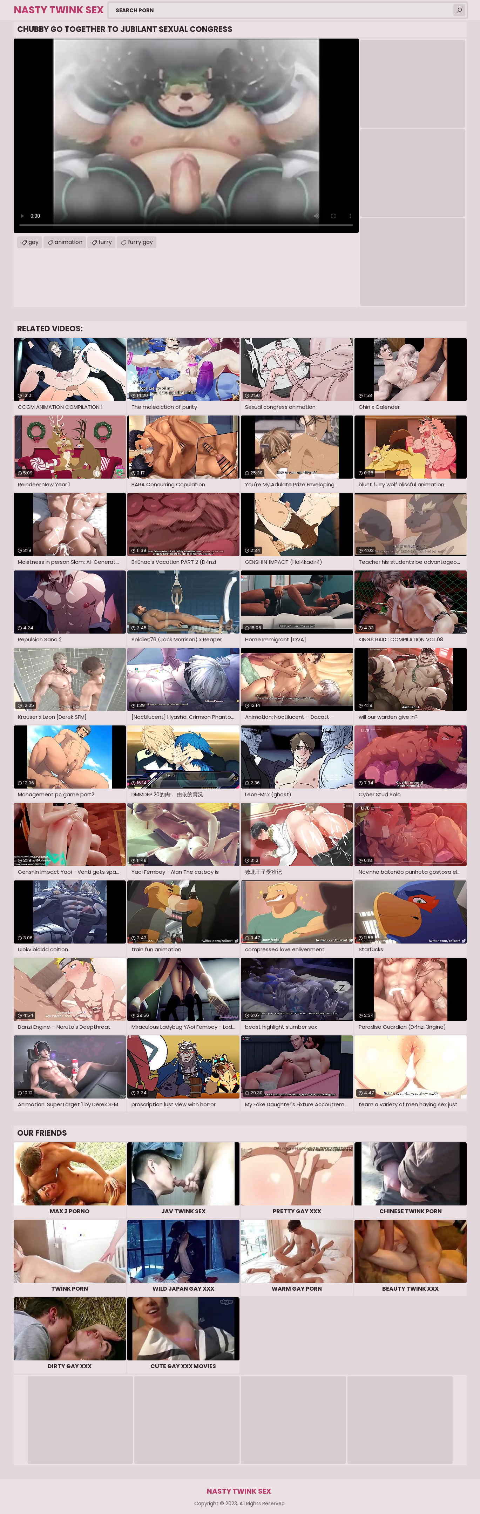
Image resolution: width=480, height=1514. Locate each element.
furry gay (140, 242)
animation (68, 242)
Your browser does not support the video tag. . (186, 136)
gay (33, 242)
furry (105, 242)
